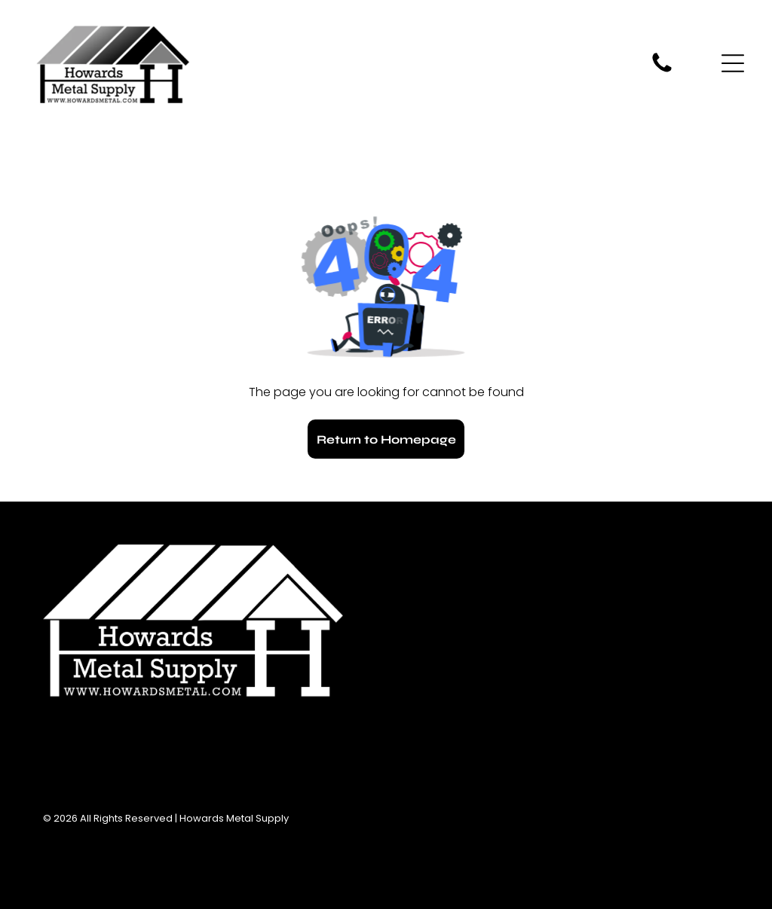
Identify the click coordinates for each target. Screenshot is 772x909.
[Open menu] (732, 63)
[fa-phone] (662, 71)
